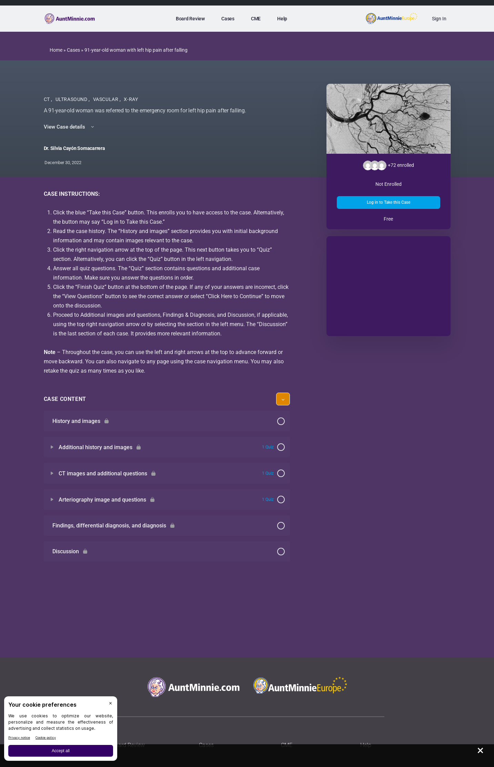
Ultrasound (72, 99)
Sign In (439, 18)
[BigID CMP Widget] (60, 730)
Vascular (106, 99)
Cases (73, 50)
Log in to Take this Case (388, 202)
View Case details (69, 127)
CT (47, 99)
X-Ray (131, 99)
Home (56, 50)
